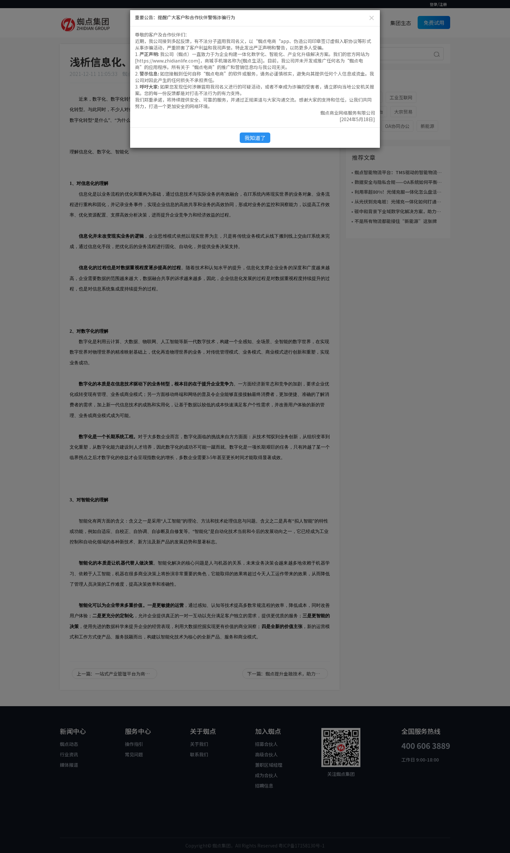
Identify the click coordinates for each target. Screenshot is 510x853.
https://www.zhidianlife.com (167, 60)
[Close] (371, 17)
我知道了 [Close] (255, 138)
